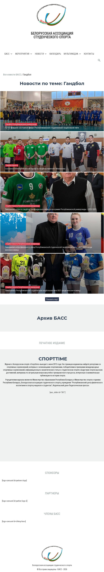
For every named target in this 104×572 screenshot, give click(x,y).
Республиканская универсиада (24, 124)
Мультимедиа (72, 54)
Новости (41, 54)
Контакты (89, 54)
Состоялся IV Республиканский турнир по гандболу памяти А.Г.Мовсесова (35, 169)
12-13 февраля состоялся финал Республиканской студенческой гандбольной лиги (42, 127)
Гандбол (9, 124)
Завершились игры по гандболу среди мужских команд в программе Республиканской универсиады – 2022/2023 (50, 209)
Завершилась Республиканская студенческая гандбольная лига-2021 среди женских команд (42, 290)
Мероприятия (23, 54)
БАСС (8, 54)
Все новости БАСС (12, 74)
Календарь (55, 54)
